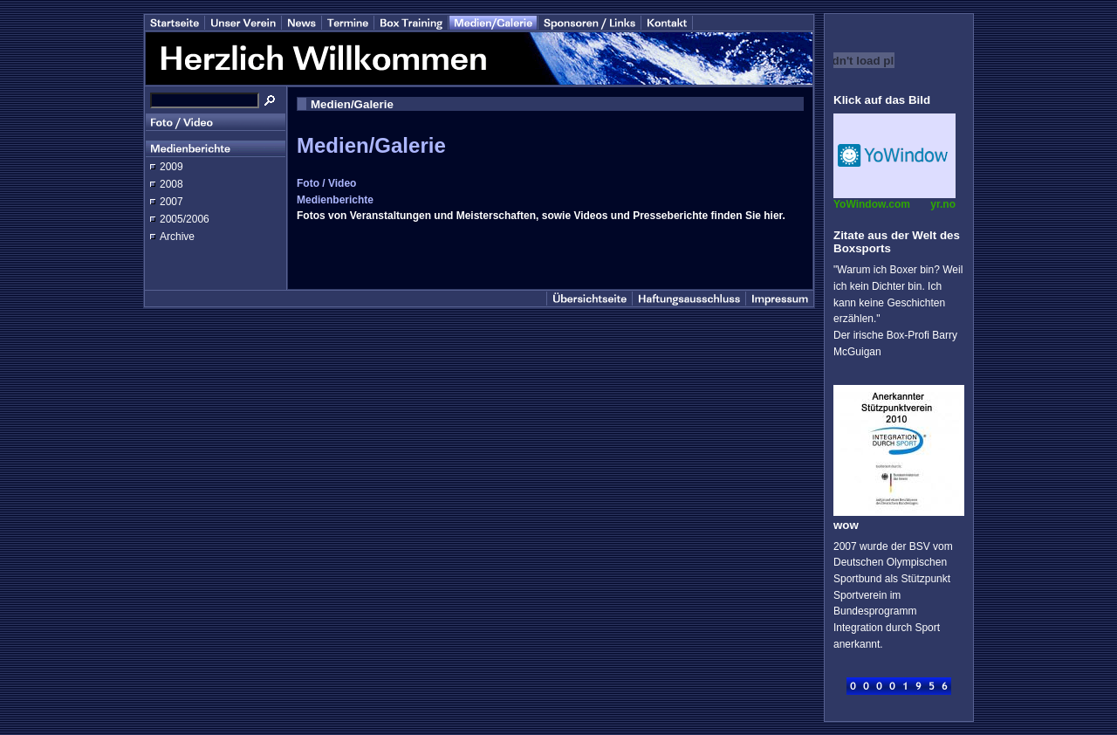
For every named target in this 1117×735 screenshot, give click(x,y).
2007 (171, 202)
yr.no (943, 204)
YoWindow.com (871, 204)
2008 (171, 184)
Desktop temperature (894, 155)
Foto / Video (326, 183)
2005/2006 (184, 219)
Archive (177, 236)
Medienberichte (335, 200)
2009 (171, 167)
